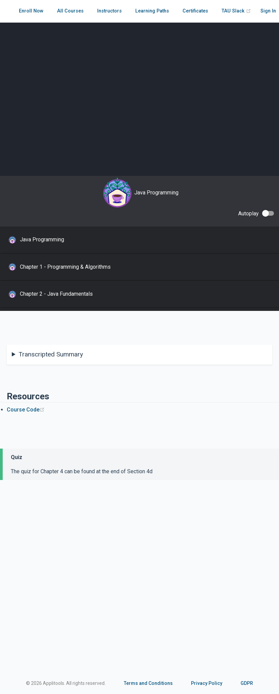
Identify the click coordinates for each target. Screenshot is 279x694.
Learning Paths (152, 11)
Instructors (109, 11)
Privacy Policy (206, 683)
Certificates (195, 11)
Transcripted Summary (51, 354)
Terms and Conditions (148, 683)
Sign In (268, 11)
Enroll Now (31, 11)
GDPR (247, 683)
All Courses (70, 11)
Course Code (26, 409)
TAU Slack (236, 11)
